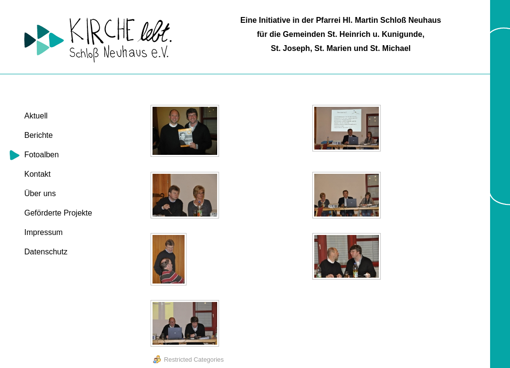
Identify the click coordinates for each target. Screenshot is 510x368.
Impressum (43, 232)
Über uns (40, 193)
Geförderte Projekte (58, 213)
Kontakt (37, 174)
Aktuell (36, 116)
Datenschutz (46, 252)
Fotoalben (41, 155)
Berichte (38, 135)
